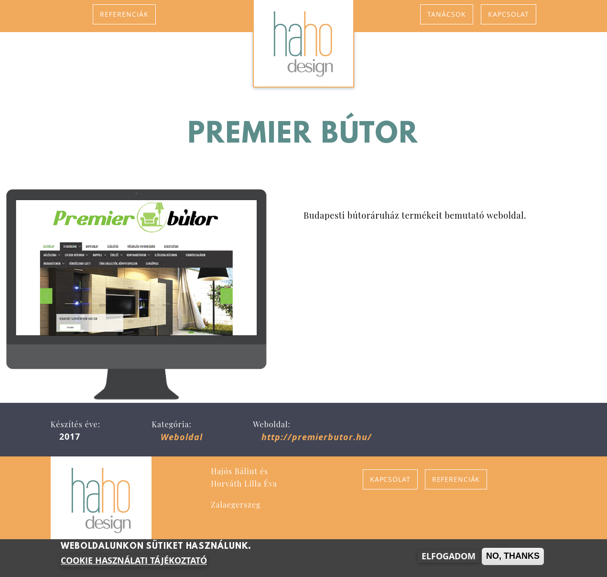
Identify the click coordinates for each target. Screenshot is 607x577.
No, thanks (513, 556)
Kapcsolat (508, 14)
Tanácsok (446, 14)
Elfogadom (449, 557)
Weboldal (182, 437)
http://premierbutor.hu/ (316, 437)
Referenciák (124, 14)
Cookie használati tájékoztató (134, 561)
